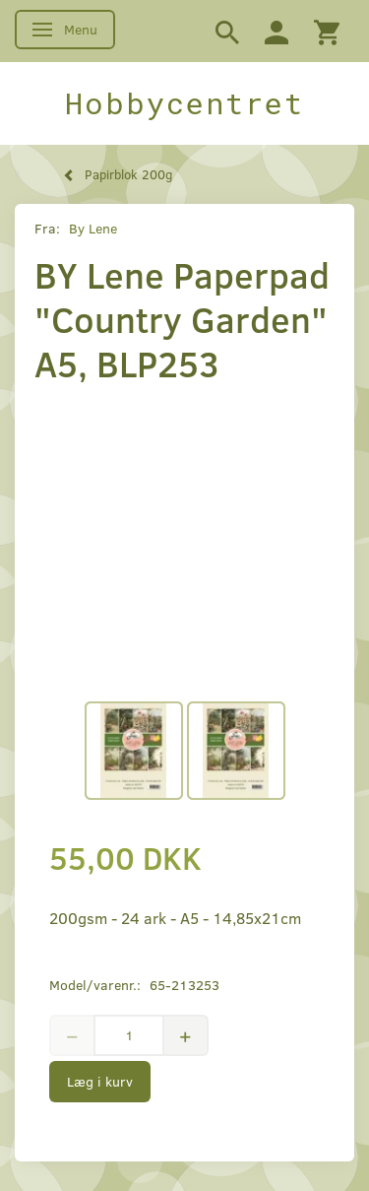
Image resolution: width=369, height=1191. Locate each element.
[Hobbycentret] (184, 103)
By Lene (93, 228)
